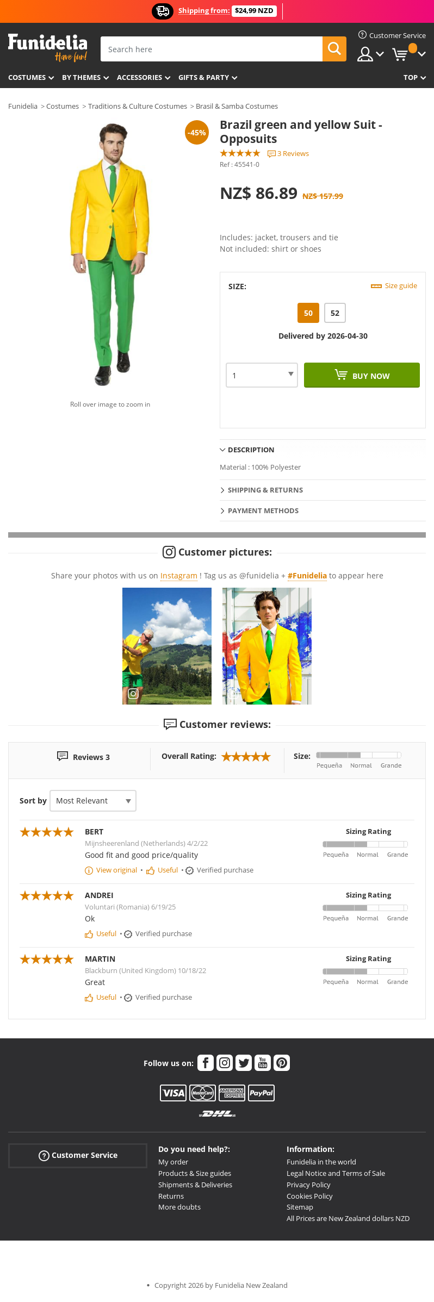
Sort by (33, 800)
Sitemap (300, 1207)
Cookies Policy (310, 1196)
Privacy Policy (309, 1184)
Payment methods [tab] (263, 510)
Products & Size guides (194, 1173)
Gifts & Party (203, 77)
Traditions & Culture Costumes (137, 106)
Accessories (139, 77)
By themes (81, 77)
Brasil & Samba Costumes (237, 106)
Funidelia (23, 106)
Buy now (370, 376)
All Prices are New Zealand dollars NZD (348, 1218)
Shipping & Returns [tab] (265, 490)
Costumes (27, 77)
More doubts (179, 1207)
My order (173, 1162)
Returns (171, 1196)
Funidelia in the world (321, 1162)
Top (411, 77)
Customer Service (78, 1155)
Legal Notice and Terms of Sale (336, 1173)
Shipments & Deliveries (195, 1184)
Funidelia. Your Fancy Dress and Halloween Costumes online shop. (47, 48)
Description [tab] (251, 449)
